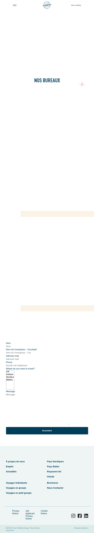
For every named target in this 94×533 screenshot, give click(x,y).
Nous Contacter (55, 488)
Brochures (52, 483)
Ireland (10, 374)
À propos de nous (15, 461)
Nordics (10, 377)
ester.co (84, 528)
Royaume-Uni (54, 471)
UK (10, 371)
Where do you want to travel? (20, 368)
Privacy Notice (15, 512)
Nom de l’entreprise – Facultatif (21, 349)
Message (10, 391)
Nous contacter (76, 5)
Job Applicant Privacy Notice (30, 515)
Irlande (50, 476)
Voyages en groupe (16, 488)
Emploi (9, 466)
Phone (9, 362)
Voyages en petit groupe (19, 493)
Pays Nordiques (55, 461)
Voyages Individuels (16, 483)
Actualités (11, 471)
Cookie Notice (44, 512)
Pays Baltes (53, 466)
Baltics (10, 380)
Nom (8, 343)
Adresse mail (12, 356)
